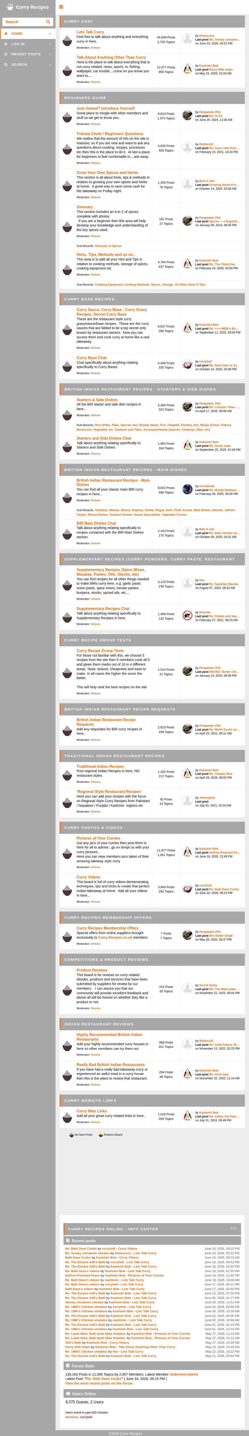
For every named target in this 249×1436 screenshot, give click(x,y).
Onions (95, 47)
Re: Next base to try (223, 365)
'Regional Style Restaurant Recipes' (109, 792)
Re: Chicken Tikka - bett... (227, 407)
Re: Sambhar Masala (223, 584)
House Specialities (147, 514)
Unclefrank (206, 486)
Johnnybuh (207, 797)
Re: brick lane (218, 1074)
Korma (187, 510)
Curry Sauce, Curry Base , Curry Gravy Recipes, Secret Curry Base (112, 312)
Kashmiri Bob (209, 65)
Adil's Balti (73, 1342)
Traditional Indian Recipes (100, 766)
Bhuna (125, 510)
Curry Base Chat (92, 358)
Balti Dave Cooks (78, 1257)
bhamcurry (206, 35)
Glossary (85, 207)
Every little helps (221, 69)
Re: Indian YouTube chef (226, 1116)
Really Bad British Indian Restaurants (111, 1065)
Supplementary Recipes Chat (103, 609)
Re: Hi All (215, 116)
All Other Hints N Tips (190, 284)
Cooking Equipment (109, 284)
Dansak (217, 510)
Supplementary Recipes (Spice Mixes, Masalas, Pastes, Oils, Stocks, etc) (111, 572)
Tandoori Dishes (120, 514)
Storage (167, 284)
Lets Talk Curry (90, 32)
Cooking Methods (137, 284)
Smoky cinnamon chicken (85, 1302)
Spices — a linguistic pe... (227, 221)
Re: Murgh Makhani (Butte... (228, 490)
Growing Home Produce (226, 185)
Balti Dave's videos (79, 1289)
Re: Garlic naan (220, 446)
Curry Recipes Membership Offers (107, 928)
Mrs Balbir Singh (221, 935)
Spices (155, 284)
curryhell (205, 361)
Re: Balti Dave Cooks (224, 889)
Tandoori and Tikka (128, 429)
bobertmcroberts (184, 1374)
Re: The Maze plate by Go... (228, 989)
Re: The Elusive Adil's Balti (85, 1262)
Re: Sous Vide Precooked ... (228, 148)
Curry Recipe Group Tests (100, 651)
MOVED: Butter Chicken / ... (228, 672)
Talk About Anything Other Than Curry (111, 57)
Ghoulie (204, 612)
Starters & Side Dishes (97, 400)
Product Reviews (92, 970)
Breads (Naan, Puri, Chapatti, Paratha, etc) (169, 425)
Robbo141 (206, 144)
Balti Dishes (202, 510)
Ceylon (81, 514)
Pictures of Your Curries (98, 838)
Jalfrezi (229, 510)
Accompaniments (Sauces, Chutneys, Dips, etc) (176, 429)
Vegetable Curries (174, 514)
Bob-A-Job (206, 181)
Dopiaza (137, 510)
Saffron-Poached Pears (225, 852)
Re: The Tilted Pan (222, 264)
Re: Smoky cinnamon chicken (87, 1253)
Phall (177, 510)
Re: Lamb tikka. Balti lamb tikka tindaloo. (95, 1333)
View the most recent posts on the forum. (99, 1383)
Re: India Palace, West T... (227, 1044)
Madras (114, 510)
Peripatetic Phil (210, 112)
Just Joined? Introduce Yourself (106, 108)
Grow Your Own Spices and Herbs (107, 173)
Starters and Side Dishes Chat (104, 438)
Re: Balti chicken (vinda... (227, 533)
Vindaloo (101, 510)
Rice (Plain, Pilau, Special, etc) (116, 425)
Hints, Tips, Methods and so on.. (106, 255)
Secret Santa (208, 985)
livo (201, 580)
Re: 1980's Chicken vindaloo (86, 1307)
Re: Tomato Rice (220, 774)
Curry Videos (88, 877)
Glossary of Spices (108, 246)
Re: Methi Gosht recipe (225, 729)
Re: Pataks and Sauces (225, 616)
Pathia (149, 510)
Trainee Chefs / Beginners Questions (110, 134)
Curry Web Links (92, 1111)
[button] (61, 7)
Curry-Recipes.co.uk (115, 937)
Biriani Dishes (98, 514)
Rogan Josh (163, 510)
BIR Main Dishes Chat (96, 523)
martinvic (112, 1280)
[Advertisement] (152, 1176)
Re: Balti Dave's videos (82, 1271)
